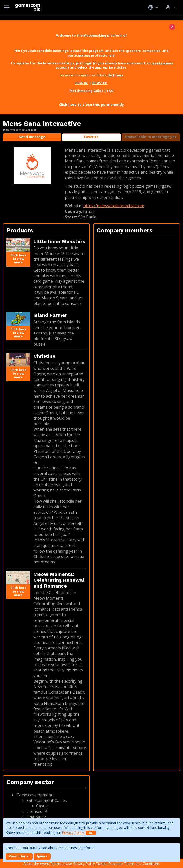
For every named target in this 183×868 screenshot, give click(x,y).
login (88, 63)
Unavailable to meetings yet (150, 136)
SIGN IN (81, 83)
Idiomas (153, 7)
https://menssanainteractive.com (113, 205)
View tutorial (19, 856)
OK (91, 833)
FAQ (110, 91)
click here (115, 75)
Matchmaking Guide (86, 91)
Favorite (91, 136)
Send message (32, 136)
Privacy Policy (73, 832)
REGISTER (100, 83)
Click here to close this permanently (91, 104)
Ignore (42, 856)
